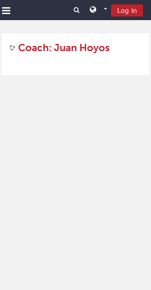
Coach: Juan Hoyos (64, 48)
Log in (127, 10)
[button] (99, 10)
